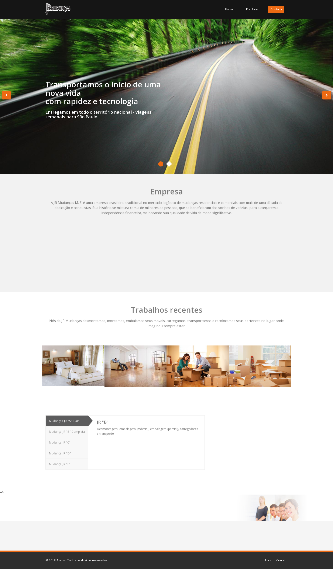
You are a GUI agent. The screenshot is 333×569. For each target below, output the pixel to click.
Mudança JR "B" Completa (67, 430)
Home (229, 9)
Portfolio (252, 9)
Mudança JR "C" (60, 441)
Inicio (268, 560)
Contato (276, 9)
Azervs (61, 560)
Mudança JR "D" (60, 452)
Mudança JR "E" (59, 463)
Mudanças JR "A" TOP (64, 419)
